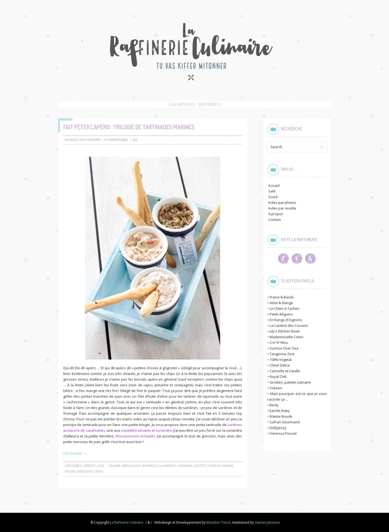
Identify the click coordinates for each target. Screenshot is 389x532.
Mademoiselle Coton (286, 336)
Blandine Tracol (218, 522)
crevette (200, 466)
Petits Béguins (281, 314)
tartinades (85, 471)
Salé (101, 466)
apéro (125, 466)
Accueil (274, 185)
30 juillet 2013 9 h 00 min (82, 140)
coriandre (185, 466)
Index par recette (282, 208)
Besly (274, 405)
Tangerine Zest (282, 353)
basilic (136, 466)
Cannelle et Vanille (285, 370)
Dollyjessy (278, 427)
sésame (70, 471)
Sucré (273, 196)
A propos (275, 213)
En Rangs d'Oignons (286, 319)
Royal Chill (278, 376)
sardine (227, 466)
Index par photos (282, 202)
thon (98, 471)
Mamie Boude (281, 416)
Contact (274, 219)
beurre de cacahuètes (159, 466)
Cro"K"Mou (279, 342)
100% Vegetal (280, 359)
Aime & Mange (281, 302)
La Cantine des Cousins (289, 325)
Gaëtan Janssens (267, 522)
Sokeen (276, 387)
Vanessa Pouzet (283, 433)
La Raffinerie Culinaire (126, 522)
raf (135, 140)
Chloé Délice (280, 365)
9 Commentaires (116, 140)
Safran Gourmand (285, 422)
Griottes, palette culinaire (290, 382)
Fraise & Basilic (282, 297)
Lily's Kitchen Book (285, 331)
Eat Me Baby (280, 410)
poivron (214, 466)
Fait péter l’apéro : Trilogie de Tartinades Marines (128, 127)
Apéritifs (89, 466)
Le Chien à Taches (284, 308)
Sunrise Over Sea (284, 348)
